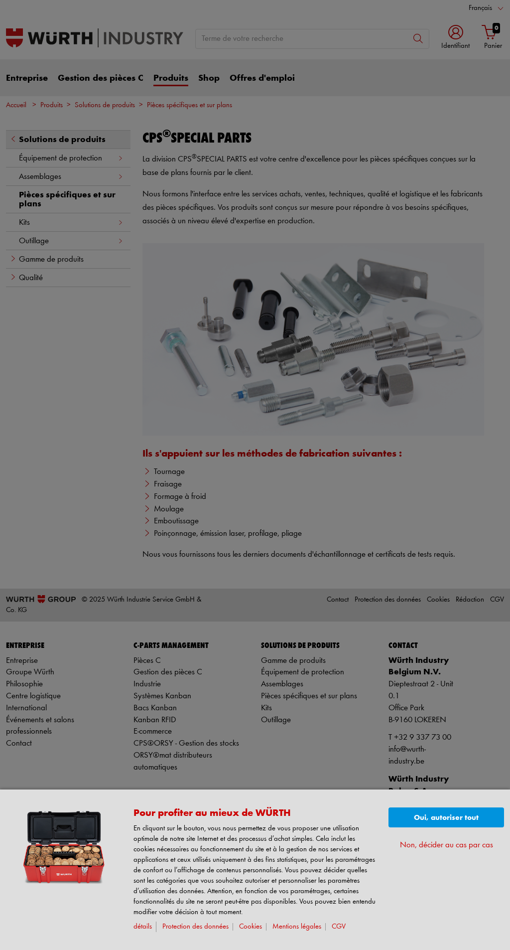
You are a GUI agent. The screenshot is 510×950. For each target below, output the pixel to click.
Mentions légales (296, 927)
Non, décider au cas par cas (446, 845)
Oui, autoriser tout (446, 817)
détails (142, 927)
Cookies (250, 927)
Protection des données (195, 927)
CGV (339, 927)
